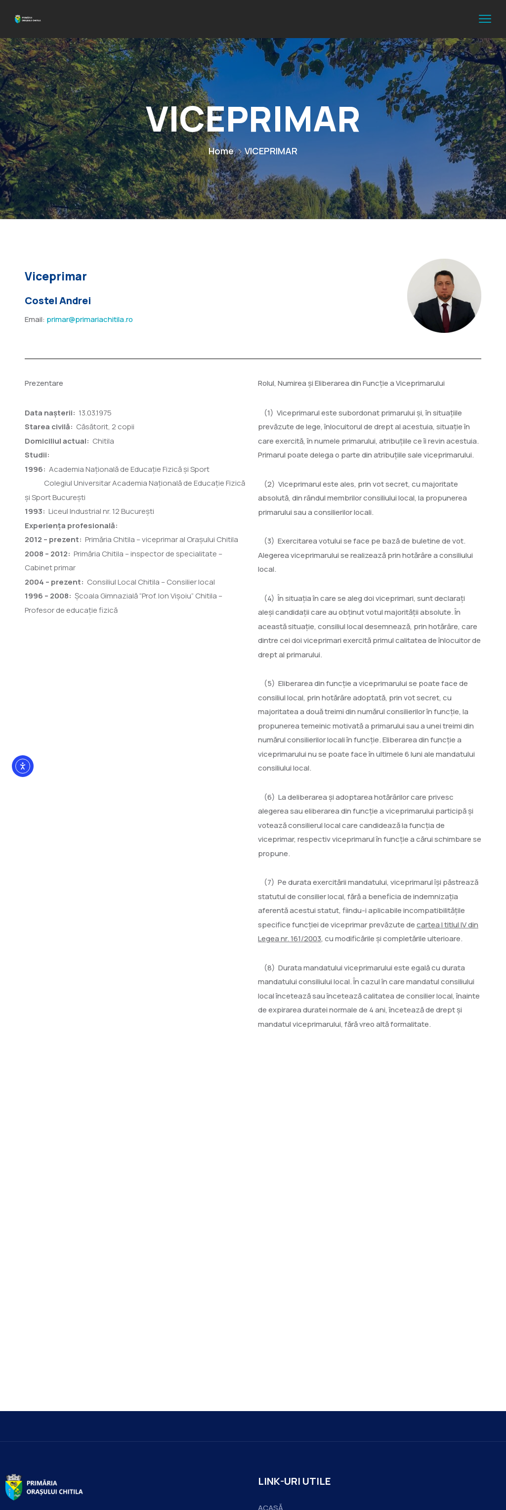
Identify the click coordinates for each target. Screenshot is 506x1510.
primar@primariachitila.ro (89, 319)
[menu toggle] (485, 18)
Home (221, 151)
